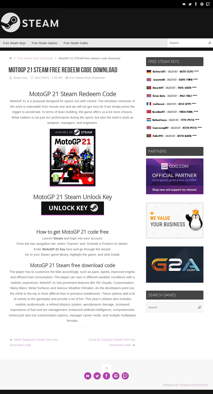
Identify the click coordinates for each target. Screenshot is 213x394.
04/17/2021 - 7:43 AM (48, 77)
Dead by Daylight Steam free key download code (112, 342)
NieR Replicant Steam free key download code (34, 342)
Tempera (184, 385)
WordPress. (201, 385)
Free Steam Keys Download (35, 58)
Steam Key (20, 77)
